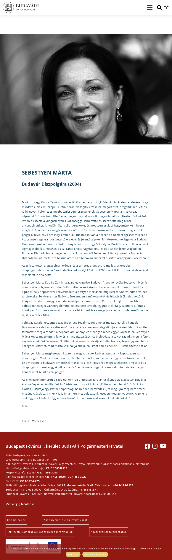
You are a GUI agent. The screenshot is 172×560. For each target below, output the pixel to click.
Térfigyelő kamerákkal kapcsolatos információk (40, 531)
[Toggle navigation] (150, 7)
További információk (95, 554)
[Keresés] (159, 7)
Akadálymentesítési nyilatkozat (65, 520)
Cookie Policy (16, 520)
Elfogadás (73, 554)
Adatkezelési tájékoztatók (109, 531)
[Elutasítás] (167, 552)
